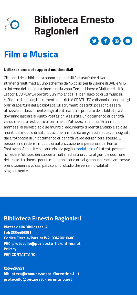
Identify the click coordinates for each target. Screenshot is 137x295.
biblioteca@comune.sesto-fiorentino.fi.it (41, 274)
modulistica (85, 149)
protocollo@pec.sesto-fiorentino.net (38, 279)
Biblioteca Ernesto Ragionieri (74, 25)
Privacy (10, 249)
